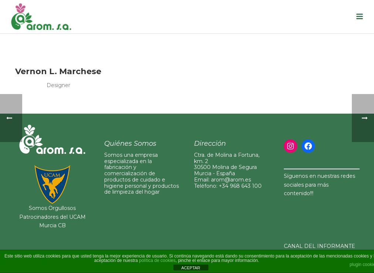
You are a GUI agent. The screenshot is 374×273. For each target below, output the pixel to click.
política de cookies (157, 260)
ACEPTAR (190, 268)
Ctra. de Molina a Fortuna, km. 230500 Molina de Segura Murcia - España (226, 164)
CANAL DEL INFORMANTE (319, 246)
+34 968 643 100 (240, 186)
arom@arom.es (231, 179)
